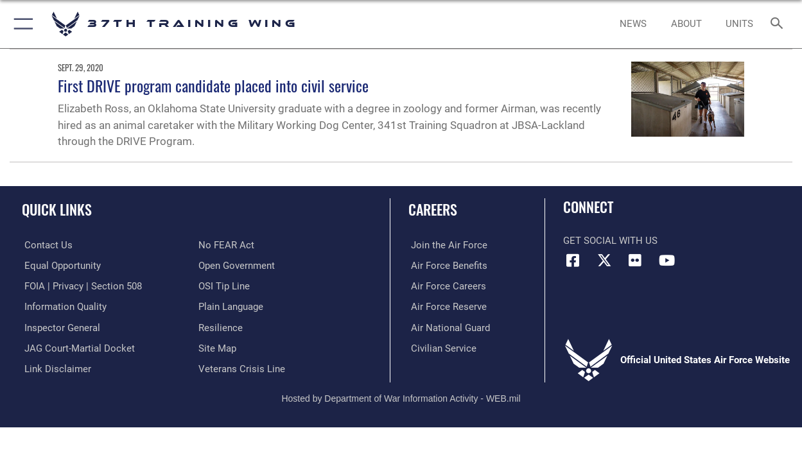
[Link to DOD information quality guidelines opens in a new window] (63, 306)
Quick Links (57, 208)
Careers (432, 208)
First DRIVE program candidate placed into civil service (213, 85)
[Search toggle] (779, 24)
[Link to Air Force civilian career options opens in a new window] (441, 347)
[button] (21, 24)
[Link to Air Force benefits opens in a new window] (446, 265)
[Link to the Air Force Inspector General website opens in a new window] (60, 326)
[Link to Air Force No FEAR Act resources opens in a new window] (226, 245)
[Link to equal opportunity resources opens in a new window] (60, 265)
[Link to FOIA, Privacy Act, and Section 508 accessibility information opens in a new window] (80, 285)
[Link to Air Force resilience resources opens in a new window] (220, 326)
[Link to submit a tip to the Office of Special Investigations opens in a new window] (224, 285)
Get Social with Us (610, 240)
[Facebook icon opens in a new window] (572, 260)
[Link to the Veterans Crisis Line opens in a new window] (241, 367)
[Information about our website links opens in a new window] (55, 367)
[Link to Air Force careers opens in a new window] (446, 285)
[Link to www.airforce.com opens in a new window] (446, 245)
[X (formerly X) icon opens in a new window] (604, 260)
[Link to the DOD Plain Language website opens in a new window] (230, 306)
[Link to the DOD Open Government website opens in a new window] (236, 265)
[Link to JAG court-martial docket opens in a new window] (77, 347)
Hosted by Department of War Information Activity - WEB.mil (400, 396)
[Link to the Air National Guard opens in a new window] (447, 326)
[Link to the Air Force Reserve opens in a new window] (446, 306)
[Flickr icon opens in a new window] (635, 260)
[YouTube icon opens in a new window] (666, 260)
